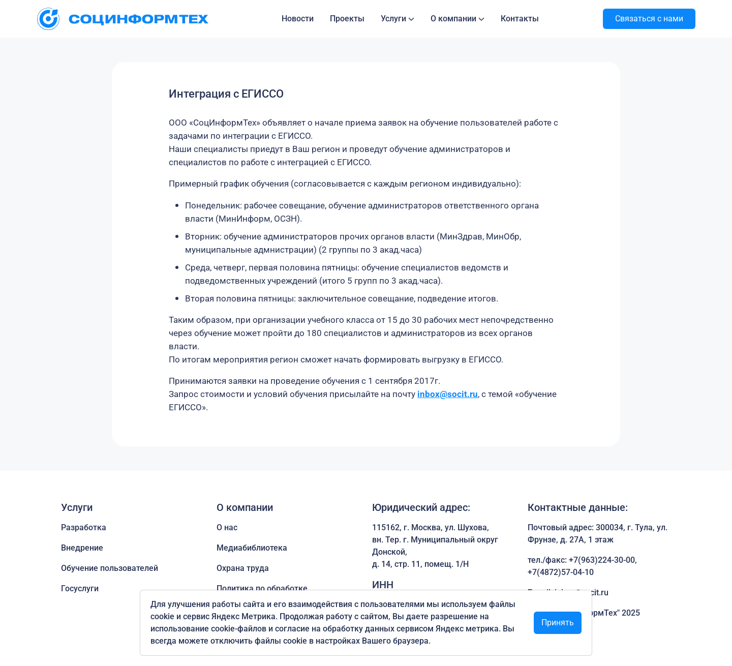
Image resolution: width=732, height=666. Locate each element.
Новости (298, 18)
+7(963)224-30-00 (602, 560)
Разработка (83, 527)
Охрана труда (243, 568)
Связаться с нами (649, 18)
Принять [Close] (557, 622)
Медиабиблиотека (252, 548)
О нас (227, 527)
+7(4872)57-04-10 (561, 572)
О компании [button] (453, 18)
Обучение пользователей (109, 568)
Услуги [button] (393, 18)
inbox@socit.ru (447, 394)
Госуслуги (80, 588)
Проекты (347, 18)
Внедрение (82, 548)
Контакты (520, 18)
